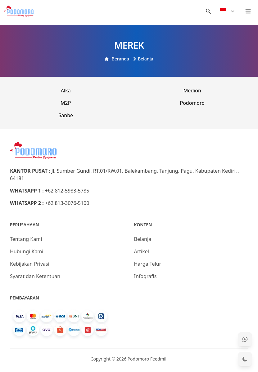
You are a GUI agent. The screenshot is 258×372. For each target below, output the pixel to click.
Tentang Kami (26, 239)
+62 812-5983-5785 (67, 190)
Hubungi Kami (26, 251)
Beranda (117, 59)
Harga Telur (147, 263)
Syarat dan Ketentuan (35, 276)
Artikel (141, 251)
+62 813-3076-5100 (67, 203)
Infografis (145, 276)
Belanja (143, 59)
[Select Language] (227, 11)
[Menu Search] (208, 11)
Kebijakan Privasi (29, 263)
